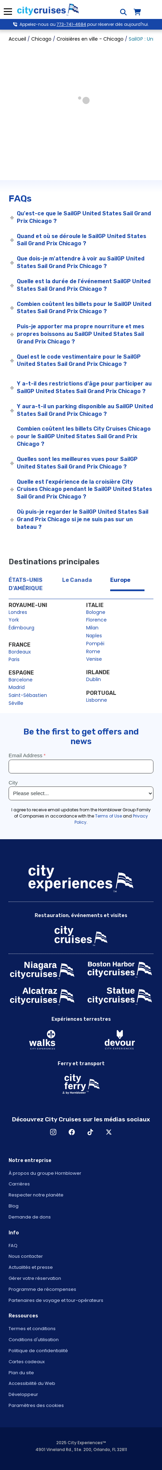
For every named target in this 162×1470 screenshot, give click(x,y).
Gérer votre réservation (35, 1278)
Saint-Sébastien (28, 695)
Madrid (17, 687)
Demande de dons (30, 1217)
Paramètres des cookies (36, 1405)
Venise (94, 659)
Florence (96, 619)
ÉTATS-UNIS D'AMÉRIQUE (26, 584)
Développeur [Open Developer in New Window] (23, 1394)
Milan (92, 627)
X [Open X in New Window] (109, 1132)
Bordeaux (20, 651)
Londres (18, 612)
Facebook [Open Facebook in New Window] (72, 1132)
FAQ (13, 1245)
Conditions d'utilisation (34, 1339)
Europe (120, 580)
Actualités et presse (31, 1267)
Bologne (95, 612)
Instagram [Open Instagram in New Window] (53, 1132)
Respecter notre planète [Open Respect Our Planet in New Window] (36, 1195)
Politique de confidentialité (38, 1350)
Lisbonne (96, 700)
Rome (93, 651)
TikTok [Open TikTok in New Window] (90, 1132)
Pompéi (95, 643)
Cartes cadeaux (27, 1361)
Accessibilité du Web (32, 1383)
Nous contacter (26, 1256)
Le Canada (77, 580)
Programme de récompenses (42, 1289)
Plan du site (21, 1372)
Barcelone (21, 679)
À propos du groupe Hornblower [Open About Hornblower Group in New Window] (45, 1173)
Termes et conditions (32, 1328)
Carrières (19, 1184)
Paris (14, 659)
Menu (8, 11)
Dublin (93, 679)
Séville (16, 703)
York (14, 619)
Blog (14, 1206)
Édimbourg (21, 627)
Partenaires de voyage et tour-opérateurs (56, 1300)
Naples (94, 635)
